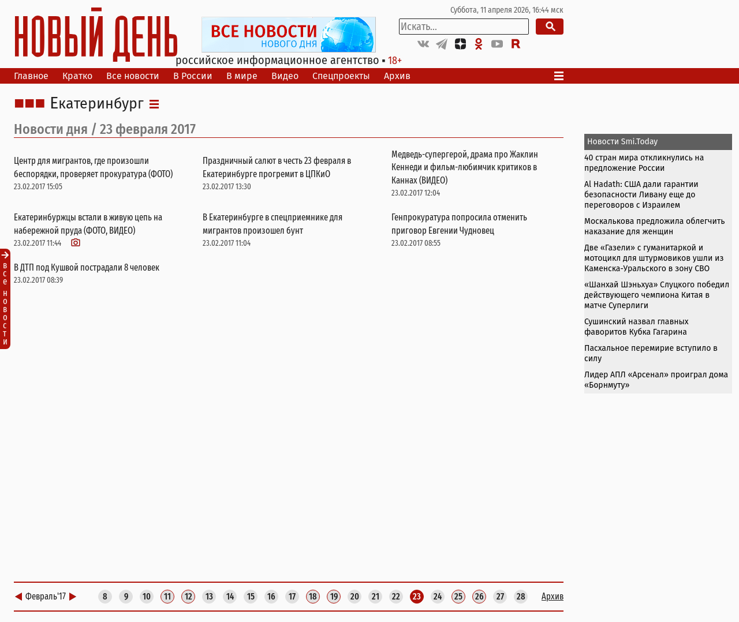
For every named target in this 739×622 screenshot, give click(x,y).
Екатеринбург (97, 104)
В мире (241, 75)
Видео (284, 75)
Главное (31, 75)
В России (192, 75)
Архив (397, 75)
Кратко (77, 75)
